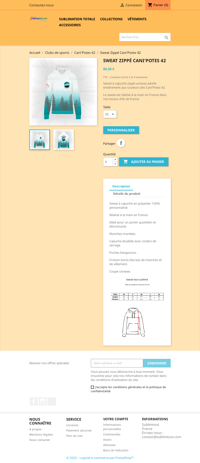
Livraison (72, 425)
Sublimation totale (77, 19)
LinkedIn (52, 401)
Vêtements (137, 19)
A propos (35, 429)
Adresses (109, 445)
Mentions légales (41, 434)
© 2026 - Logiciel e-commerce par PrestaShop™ (100, 458)
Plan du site (74, 436)
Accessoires (70, 25)
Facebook (34, 401)
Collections (111, 19)
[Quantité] (108, 161)
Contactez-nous (41, 5)
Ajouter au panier (143, 161)
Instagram (43, 401)
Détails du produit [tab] (127, 194)
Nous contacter (39, 440)
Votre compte (115, 419)
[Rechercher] (145, 37)
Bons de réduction (115, 450)
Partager (121, 143)
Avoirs (107, 440)
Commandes (111, 434)
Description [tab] (121, 186)
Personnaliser (121, 130)
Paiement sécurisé (78, 430)
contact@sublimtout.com (161, 437)
